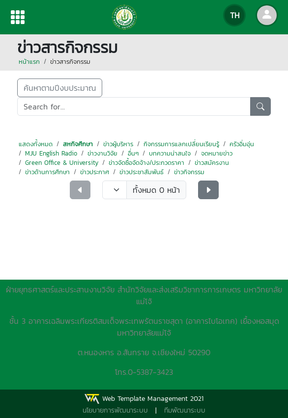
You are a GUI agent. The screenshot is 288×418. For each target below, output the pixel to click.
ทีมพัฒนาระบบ (184, 410)
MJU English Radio (51, 153)
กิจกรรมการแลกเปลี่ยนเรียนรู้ (181, 144)
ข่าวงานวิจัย (102, 153)
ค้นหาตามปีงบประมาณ (60, 88)
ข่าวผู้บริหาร (118, 144)
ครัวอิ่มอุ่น (242, 144)
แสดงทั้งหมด (36, 144)
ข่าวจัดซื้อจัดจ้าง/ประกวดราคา (146, 162)
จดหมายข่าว (216, 153)
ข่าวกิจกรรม (189, 172)
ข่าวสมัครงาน (212, 162)
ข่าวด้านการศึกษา (47, 172)
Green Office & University (61, 162)
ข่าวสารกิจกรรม (70, 61)
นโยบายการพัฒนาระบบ (115, 410)
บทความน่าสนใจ (170, 153)
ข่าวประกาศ (94, 172)
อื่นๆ (133, 153)
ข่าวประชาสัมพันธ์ (141, 172)
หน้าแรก (29, 61)
